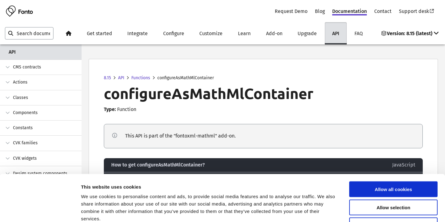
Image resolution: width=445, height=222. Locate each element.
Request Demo (291, 11)
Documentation (349, 11)
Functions (140, 77)
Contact (383, 11)
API (335, 33)
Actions (16, 82)
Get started (99, 33)
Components (21, 112)
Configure (173, 33)
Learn (244, 33)
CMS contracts (23, 67)
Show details (324, 209)
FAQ (358, 33)
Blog (320, 11)
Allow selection (393, 164)
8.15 (107, 77)
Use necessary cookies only (393, 182)
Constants (19, 127)
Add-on (274, 33)
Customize (210, 33)
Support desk (416, 11)
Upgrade (307, 33)
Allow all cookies (393, 146)
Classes (16, 97)
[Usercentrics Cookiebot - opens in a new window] (40, 210)
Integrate (137, 33)
